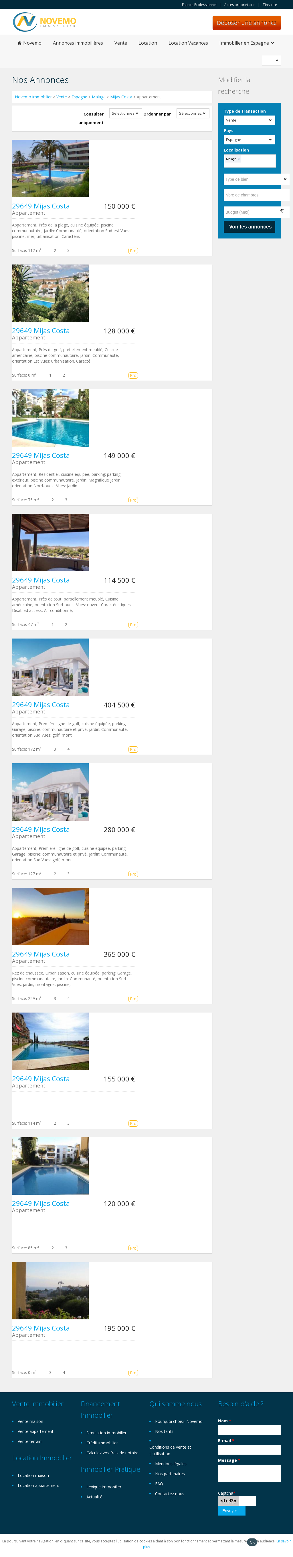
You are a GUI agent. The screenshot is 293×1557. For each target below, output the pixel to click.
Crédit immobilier (102, 1442)
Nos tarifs (164, 1431)
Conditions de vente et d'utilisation (170, 1450)
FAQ (159, 1483)
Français (272, 60)
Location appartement (38, 1485)
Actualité (94, 1497)
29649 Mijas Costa (41, 205)
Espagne (79, 97)
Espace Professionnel (199, 5)
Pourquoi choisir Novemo (179, 1421)
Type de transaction (245, 111)
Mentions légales (171, 1463)
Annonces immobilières (78, 43)
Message (229, 1460)
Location (147, 43)
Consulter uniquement (91, 118)
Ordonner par (157, 114)
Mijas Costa (121, 97)
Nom (224, 1420)
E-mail (226, 1440)
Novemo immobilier (33, 97)
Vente (120, 43)
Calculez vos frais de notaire (112, 1452)
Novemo (29, 43)
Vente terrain (29, 1441)
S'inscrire (269, 5)
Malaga (99, 97)
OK (252, 1542)
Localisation (236, 150)
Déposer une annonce (247, 23)
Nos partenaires (170, 1473)
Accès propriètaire (239, 5)
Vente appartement (36, 1431)
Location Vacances (188, 43)
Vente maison (30, 1421)
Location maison (33, 1475)
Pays (228, 130)
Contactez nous (169, 1493)
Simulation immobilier (106, 1432)
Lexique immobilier (103, 1487)
